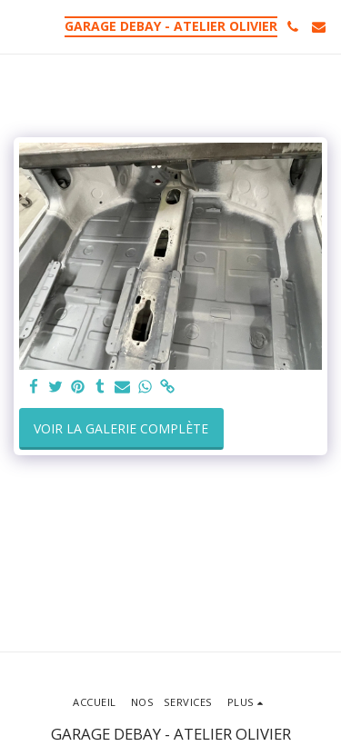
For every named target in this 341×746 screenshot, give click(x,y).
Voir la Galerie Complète (121, 428)
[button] (20, 26)
